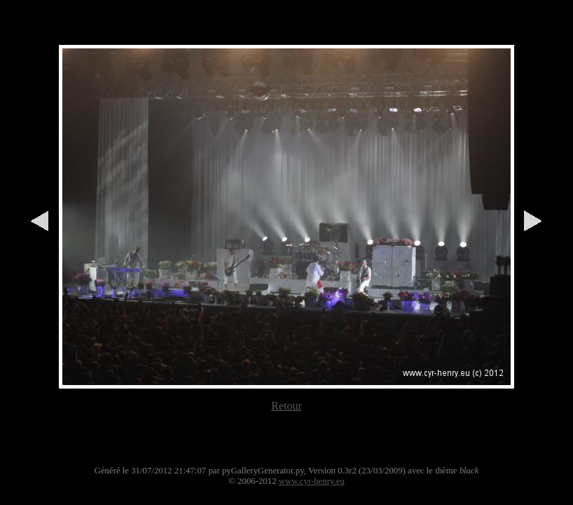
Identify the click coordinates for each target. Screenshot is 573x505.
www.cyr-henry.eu (312, 481)
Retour (286, 406)
